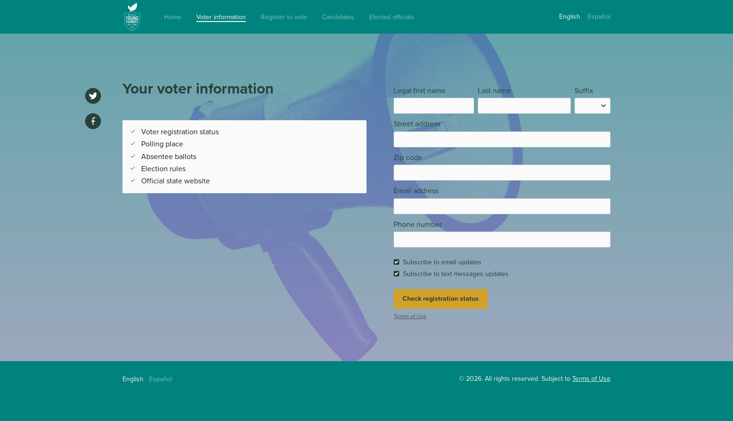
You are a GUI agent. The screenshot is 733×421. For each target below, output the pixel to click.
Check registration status (440, 299)
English (569, 17)
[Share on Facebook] (95, 122)
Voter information (221, 17)
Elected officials (391, 17)
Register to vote (284, 17)
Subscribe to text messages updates (456, 274)
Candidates (338, 17)
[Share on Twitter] (95, 96)
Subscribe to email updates (442, 262)
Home (172, 17)
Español (599, 17)
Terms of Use (410, 316)
